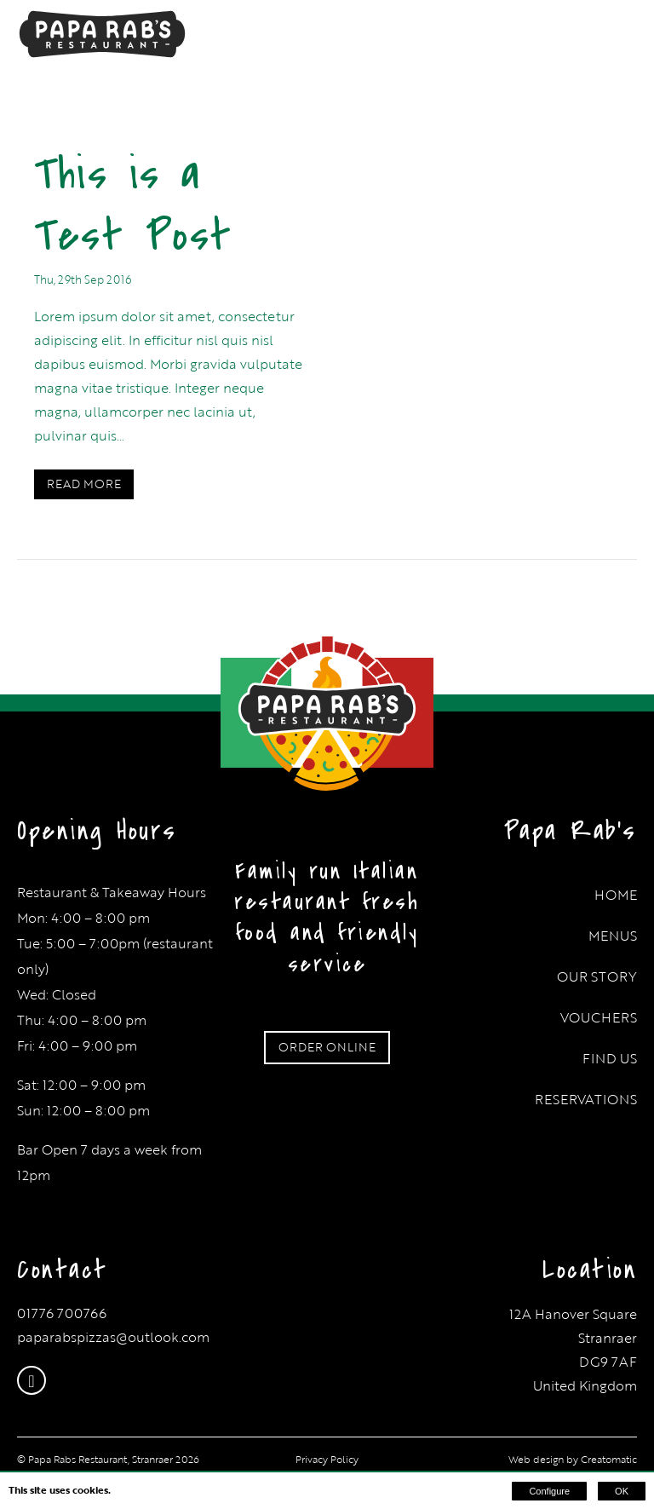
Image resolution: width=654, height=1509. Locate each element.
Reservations (586, 1099)
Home (615, 894)
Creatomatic (609, 1458)
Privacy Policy (327, 1458)
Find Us (609, 1058)
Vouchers (598, 1017)
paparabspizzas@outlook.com (113, 1337)
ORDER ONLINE (327, 1047)
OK (621, 1491)
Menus (612, 935)
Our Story (597, 976)
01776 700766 (61, 1313)
